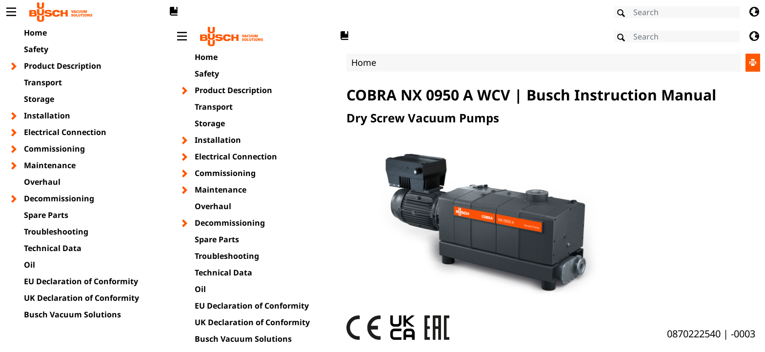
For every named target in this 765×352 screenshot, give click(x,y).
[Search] (677, 12)
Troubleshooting (56, 231)
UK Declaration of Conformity (81, 298)
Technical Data (52, 248)
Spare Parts (46, 215)
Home (35, 32)
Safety (36, 49)
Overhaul (42, 181)
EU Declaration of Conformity (81, 281)
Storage (39, 99)
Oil (29, 264)
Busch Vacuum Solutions (72, 314)
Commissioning (54, 148)
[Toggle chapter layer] (14, 66)
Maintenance (50, 165)
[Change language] (754, 12)
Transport (43, 82)
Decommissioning (59, 198)
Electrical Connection (65, 132)
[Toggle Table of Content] (11, 12)
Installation (47, 115)
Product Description (62, 65)
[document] (468, 187)
